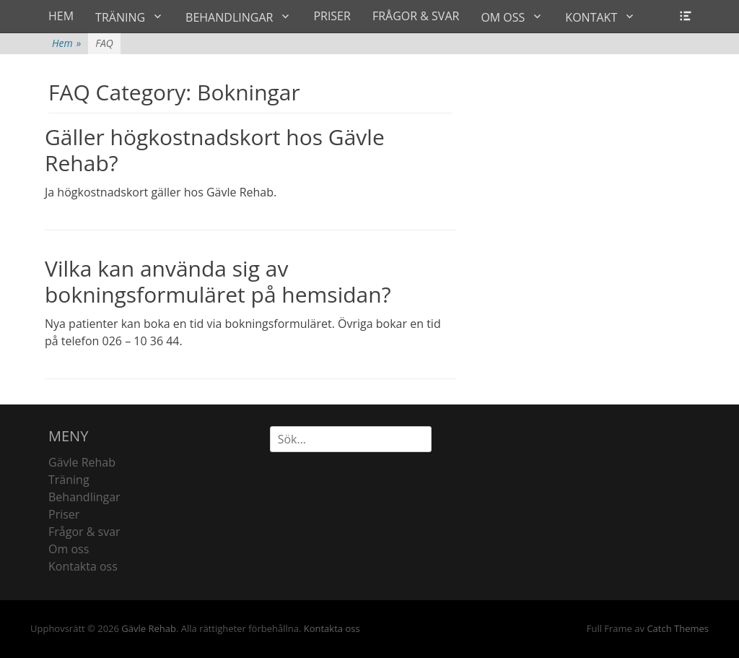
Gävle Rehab (81, 462)
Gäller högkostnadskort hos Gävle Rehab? (215, 150)
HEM (61, 16)
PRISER (332, 16)
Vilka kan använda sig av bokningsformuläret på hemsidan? (218, 281)
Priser (63, 514)
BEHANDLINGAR (229, 17)
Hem (66, 43)
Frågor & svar (84, 532)
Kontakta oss (83, 566)
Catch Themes (678, 628)
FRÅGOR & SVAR (415, 16)
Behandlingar (84, 497)
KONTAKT (591, 17)
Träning (68, 480)
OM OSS (503, 17)
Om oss (68, 549)
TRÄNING (120, 17)
